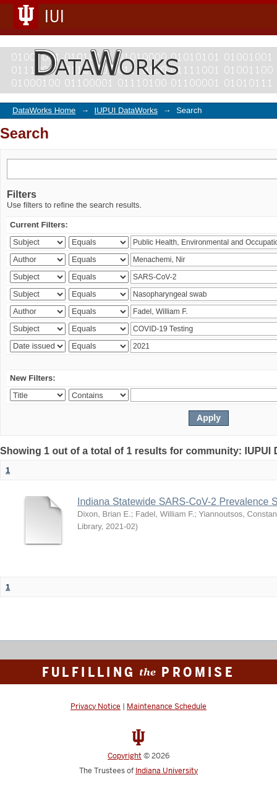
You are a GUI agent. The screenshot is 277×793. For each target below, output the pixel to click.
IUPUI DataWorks (126, 110)
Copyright (125, 756)
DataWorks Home (43, 110)
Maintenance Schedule (167, 706)
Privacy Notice (95, 706)
